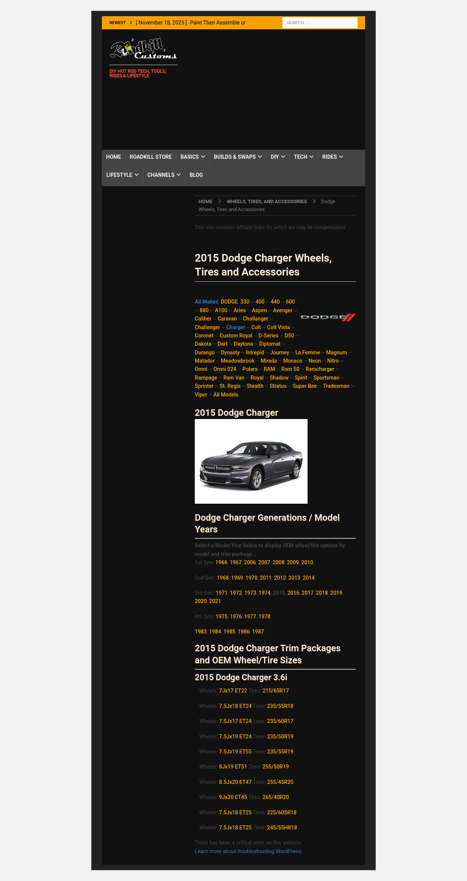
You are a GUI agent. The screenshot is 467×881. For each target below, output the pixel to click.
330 (244, 302)
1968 (223, 578)
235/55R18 (280, 706)
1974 (265, 593)
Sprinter (204, 386)
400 (260, 302)
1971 (222, 593)
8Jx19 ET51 (233, 767)
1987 (258, 632)
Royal (257, 378)
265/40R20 (275, 797)
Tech (301, 157)
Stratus (278, 386)
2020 (201, 601)
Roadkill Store (151, 157)
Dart (223, 344)
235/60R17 (280, 721)
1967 (236, 562)
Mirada (269, 361)
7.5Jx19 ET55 (235, 752)
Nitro (333, 361)
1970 (252, 578)
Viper (201, 395)
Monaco (292, 361)
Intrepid (255, 352)
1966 (221, 562)
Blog (196, 175)
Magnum (336, 352)
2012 (280, 578)
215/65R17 (275, 691)
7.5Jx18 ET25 (235, 813)
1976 (236, 617)
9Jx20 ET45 (233, 797)
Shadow (279, 378)
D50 (289, 336)
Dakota (203, 344)
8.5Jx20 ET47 (235, 782)
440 (275, 302)
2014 (309, 578)
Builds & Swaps (235, 157)
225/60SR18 (281, 813)
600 (290, 302)
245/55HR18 (282, 828)
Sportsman (327, 378)
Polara (250, 369)
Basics (189, 157)
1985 (229, 632)
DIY (275, 157)
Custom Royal (236, 336)
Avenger (282, 310)
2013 (294, 578)
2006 (250, 562)
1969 (237, 578)
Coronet (204, 336)
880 (204, 310)
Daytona (243, 344)
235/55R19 (280, 752)
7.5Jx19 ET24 (235, 737)
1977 (250, 617)
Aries (240, 310)
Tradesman (336, 386)
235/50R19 (280, 737)
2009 (293, 562)
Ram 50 (290, 369)
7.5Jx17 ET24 (235, 721)
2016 (293, 593)
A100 (221, 310)
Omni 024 (225, 369)
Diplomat (270, 344)
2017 (308, 593)
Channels (160, 175)
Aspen (259, 310)
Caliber (203, 319)
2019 (336, 593)
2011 (266, 578)
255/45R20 (280, 782)
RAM (269, 369)
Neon (314, 361)
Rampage (206, 378)
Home (113, 157)
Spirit (301, 378)
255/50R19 (275, 767)
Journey (280, 352)
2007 (264, 562)
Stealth (255, 386)
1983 (201, 632)
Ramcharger (320, 369)
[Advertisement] (275, 89)
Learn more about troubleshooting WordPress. (249, 851)
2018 (322, 593)
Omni (201, 369)
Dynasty (230, 352)
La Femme (308, 352)
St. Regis (230, 386)
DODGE (229, 302)
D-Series (269, 336)
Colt (256, 327)
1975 (221, 617)
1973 (250, 593)
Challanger (255, 319)
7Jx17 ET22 (233, 691)
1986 (244, 632)
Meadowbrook (237, 361)
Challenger (207, 327)
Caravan (227, 319)
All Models (226, 395)
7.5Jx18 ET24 (235, 706)
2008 (279, 562)
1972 (236, 593)
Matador (205, 361)
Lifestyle (119, 175)
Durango (205, 352)
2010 (307, 562)
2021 (215, 601)
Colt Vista (278, 327)
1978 (265, 617)
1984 (215, 632)
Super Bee (305, 386)
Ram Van (233, 378)
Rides (329, 157)
